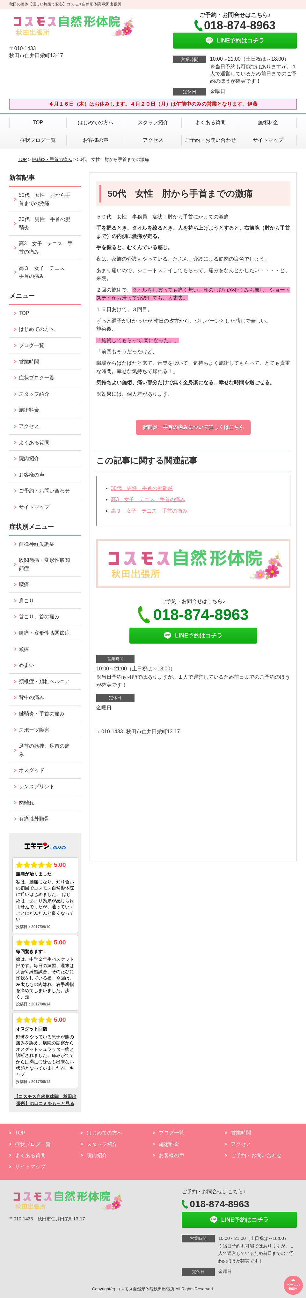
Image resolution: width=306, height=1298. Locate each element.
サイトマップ (268, 140)
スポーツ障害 (34, 730)
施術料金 (268, 122)
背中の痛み (31, 697)
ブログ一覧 (31, 345)
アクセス (153, 140)
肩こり (26, 600)
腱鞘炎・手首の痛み (52, 159)
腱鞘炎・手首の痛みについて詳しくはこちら (193, 427)
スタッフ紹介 (153, 122)
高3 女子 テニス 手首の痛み (148, 499)
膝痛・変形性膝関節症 (44, 633)
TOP (38, 122)
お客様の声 (95, 140)
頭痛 (24, 649)
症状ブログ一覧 (38, 140)
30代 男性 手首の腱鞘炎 (142, 488)
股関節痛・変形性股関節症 (44, 564)
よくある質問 (210, 122)
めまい (26, 665)
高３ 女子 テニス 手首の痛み (149, 511)
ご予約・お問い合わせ (210, 140)
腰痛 (24, 584)
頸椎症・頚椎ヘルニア (44, 681)
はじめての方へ (95, 122)
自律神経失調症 (37, 544)
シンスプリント (37, 786)
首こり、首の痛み (39, 616)
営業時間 (29, 361)
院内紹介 (29, 458)
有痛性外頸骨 (34, 818)
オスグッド (31, 770)
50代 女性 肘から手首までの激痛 (44, 199)
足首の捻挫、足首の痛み (44, 750)
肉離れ (26, 803)
